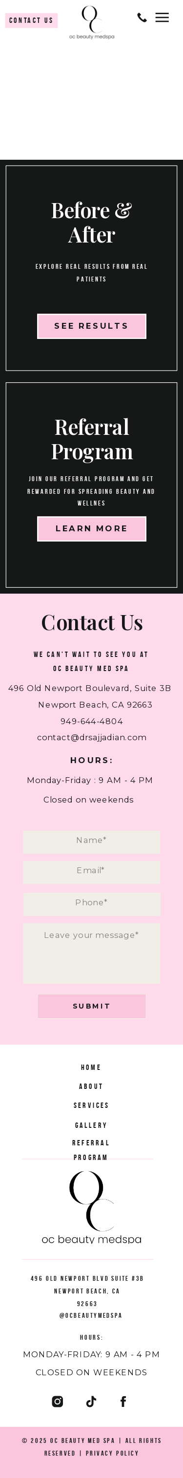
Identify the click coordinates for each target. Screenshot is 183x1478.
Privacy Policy (113, 1452)
